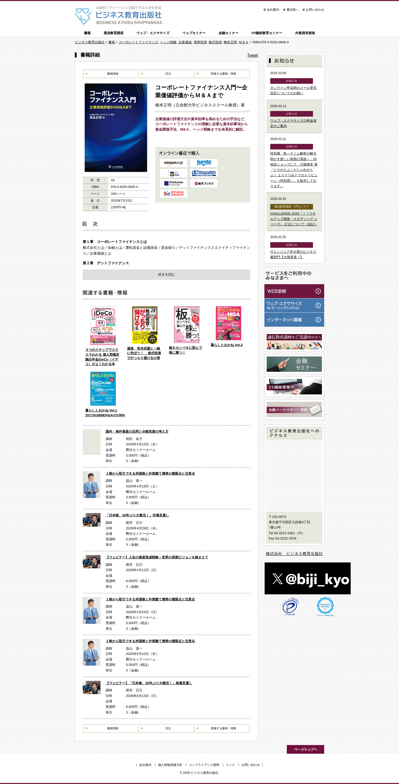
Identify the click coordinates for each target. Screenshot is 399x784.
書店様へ (293, 9)
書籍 (87, 33)
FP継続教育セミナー (267, 33)
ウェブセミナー (194, 33)
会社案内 (273, 9)
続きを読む (166, 274)
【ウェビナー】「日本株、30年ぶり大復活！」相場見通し (149, 683)
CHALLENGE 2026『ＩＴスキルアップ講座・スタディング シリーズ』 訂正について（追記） (294, 219)
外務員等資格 (305, 33)
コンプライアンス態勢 (204, 764)
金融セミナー (228, 33)
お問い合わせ (315, 9)
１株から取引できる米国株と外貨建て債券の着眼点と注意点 (150, 473)
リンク (230, 764)
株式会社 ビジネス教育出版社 (294, 554)
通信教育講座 (113, 33)
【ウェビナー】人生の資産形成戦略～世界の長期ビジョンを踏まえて (157, 557)
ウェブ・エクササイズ (152, 33)
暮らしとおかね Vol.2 (227, 345)
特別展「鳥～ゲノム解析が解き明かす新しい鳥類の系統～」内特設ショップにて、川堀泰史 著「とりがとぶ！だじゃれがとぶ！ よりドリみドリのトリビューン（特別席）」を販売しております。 (294, 170)
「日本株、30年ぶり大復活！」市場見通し (137, 515)
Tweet (252, 55)
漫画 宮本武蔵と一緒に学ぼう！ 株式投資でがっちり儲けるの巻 (144, 353)
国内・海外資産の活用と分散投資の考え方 (137, 431)
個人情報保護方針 (170, 764)
